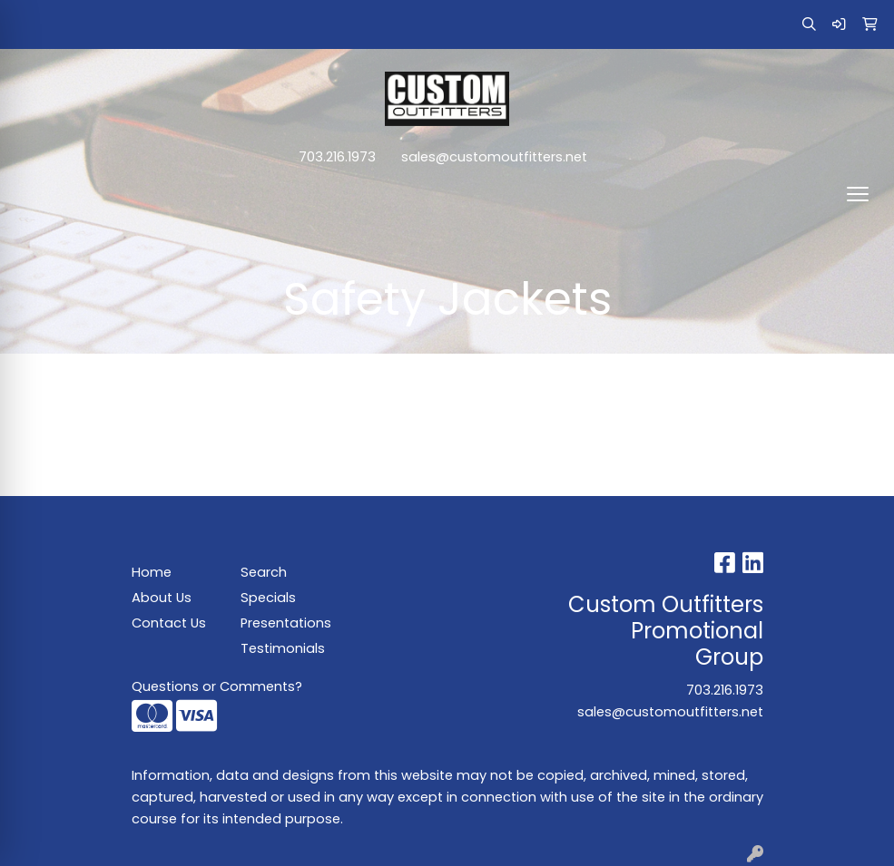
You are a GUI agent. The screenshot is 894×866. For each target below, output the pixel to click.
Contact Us (169, 623)
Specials (268, 598)
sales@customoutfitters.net (494, 157)
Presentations (284, 623)
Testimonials (283, 648)
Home (152, 572)
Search (264, 572)
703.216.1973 (337, 157)
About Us (162, 598)
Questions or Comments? (217, 686)
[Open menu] (858, 194)
